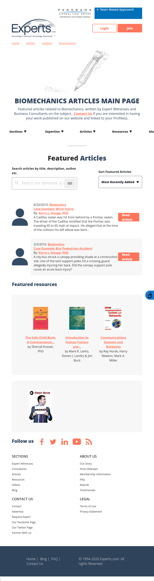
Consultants (19, 469)
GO (70, 183)
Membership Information (95, 474)
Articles (86, 131)
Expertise (52, 131)
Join (130, 28)
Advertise (17, 511)
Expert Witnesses (22, 463)
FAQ (82, 479)
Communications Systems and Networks (113, 342)
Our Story (86, 463)
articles (30, 43)
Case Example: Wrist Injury (54, 209)
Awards (84, 485)
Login (104, 28)
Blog (14, 490)
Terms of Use (88, 506)
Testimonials (87, 490)
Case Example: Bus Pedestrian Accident (63, 248)
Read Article (127, 217)
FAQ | (55, 559)
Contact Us (83, 113)
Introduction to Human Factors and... (77, 342)
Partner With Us (21, 533)
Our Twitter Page (22, 527)
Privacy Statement (91, 511)
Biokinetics (57, 205)
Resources (120, 131)
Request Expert (21, 517)
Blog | (45, 559)
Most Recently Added (118, 182)
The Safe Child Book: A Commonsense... (40, 340)
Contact (16, 506)
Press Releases (89, 469)
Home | (32, 559)
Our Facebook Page (24, 522)
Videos (16, 485)
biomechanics (67, 43)
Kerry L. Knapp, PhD (54, 213)
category (47, 43)
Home (15, 43)
